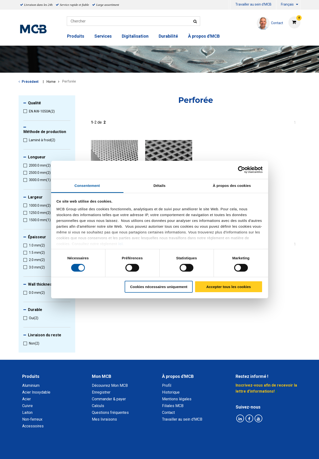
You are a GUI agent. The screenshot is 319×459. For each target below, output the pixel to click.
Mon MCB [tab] (101, 376)
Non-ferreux (32, 419)
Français (287, 4)
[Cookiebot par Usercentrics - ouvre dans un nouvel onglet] (241, 169)
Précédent (30, 82)
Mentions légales (176, 399)
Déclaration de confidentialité (97, 450)
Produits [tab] (30, 376)
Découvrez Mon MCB (110, 385)
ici (120, 243)
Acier (26, 399)
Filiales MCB (172, 405)
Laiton (27, 412)
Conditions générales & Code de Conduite (163, 450)
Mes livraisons (104, 419)
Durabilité (168, 36)
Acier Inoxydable (36, 392)
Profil (166, 385)
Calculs (98, 405)
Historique (171, 392)
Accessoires (33, 426)
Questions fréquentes (110, 412)
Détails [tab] (160, 185)
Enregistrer (101, 392)
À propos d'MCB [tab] (178, 376)
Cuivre (27, 405)
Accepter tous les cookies (228, 287)
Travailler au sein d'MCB (253, 4)
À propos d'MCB (204, 36)
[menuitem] (230, 5)
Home (51, 82)
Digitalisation (135, 36)
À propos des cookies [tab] (232, 185)
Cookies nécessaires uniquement (158, 287)
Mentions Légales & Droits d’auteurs (236, 450)
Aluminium (31, 385)
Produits (75, 36)
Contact (168, 412)
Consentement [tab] (87, 185)
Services (103, 36)
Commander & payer (109, 399)
